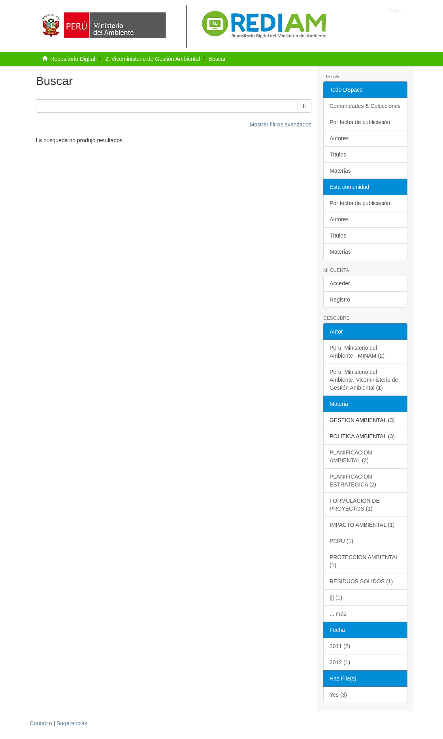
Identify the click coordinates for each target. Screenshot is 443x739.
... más (338, 614)
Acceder (340, 283)
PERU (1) (341, 541)
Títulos (338, 154)
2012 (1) (340, 662)
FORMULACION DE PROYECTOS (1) (355, 505)
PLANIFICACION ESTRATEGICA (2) (353, 480)
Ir (304, 106)
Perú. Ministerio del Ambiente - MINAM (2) (357, 352)
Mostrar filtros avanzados (280, 124)
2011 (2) (340, 646)
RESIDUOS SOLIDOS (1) (361, 581)
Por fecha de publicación (360, 122)
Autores (339, 138)
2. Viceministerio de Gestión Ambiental (152, 59)
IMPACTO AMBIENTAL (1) (362, 525)
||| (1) (336, 597)
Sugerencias (72, 723)
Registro (340, 299)
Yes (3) (338, 695)
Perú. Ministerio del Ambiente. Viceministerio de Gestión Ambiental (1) (364, 380)
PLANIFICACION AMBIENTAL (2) (351, 456)
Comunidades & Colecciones (365, 106)
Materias (340, 171)
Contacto (41, 723)
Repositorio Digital (72, 59)
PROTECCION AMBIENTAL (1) (364, 561)
